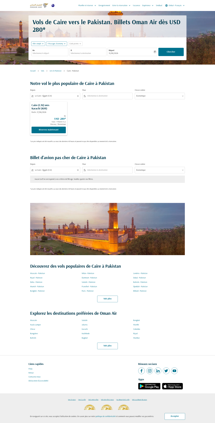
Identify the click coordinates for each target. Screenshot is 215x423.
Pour (84, 90)
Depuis (32, 90)
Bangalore (34, 334)
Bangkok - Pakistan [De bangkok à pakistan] (37, 291)
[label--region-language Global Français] (175, 5)
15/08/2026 (113, 53)
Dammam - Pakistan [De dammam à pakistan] (89, 278)
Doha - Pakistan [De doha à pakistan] (36, 282)
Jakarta (84, 325)
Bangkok (136, 320)
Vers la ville (82, 400)
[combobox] (49, 53)
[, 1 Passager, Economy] (55, 43)
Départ (111, 50)
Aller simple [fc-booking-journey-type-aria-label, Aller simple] (36, 44)
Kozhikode (86, 334)
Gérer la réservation (122, 5)
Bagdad (84, 338)
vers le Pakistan (55, 71)
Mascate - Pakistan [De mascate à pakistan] (37, 273)
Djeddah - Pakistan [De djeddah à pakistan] (140, 287)
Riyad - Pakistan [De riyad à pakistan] (36, 278)
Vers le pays (72, 400)
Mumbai (136, 338)
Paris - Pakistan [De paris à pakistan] (88, 291)
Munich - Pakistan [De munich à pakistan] (37, 287)
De (33, 50)
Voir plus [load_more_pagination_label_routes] (108, 299)
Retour (31, 373)
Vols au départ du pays (139, 400)
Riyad (135, 334)
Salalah (84, 320)
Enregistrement (104, 6)
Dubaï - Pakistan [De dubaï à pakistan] (139, 278)
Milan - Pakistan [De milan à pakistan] (88, 273)
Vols (42, 71)
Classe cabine (140, 90)
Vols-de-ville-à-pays (107, 400)
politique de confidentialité (106, 416)
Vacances (136, 6)
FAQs (30, 369)
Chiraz (32, 329)
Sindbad (159, 6)
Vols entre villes (93, 400)
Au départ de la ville (122, 400)
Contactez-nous (35, 377)
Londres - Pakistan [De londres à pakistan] (140, 273)
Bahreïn (33, 338)
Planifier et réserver (87, 5)
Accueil (33, 71)
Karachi (85, 329)
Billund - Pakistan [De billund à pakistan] (139, 291)
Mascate (33, 320)
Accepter (175, 416)
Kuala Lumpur (35, 325)
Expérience (148, 5)
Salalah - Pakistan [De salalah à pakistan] (88, 282)
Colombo (136, 329)
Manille (136, 325)
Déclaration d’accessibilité (38, 381)
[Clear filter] (77, 96)
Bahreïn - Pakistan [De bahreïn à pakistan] (140, 282)
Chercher (171, 52)
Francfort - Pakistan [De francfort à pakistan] (89, 287)
